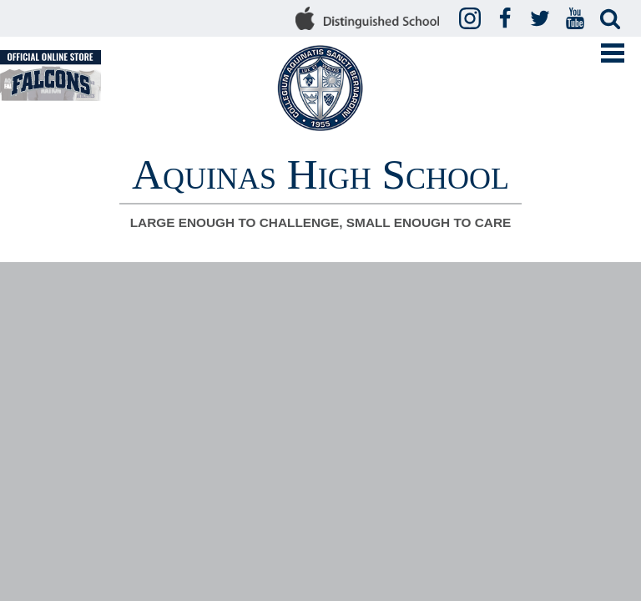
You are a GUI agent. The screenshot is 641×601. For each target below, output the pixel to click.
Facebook (507, 19)
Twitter (542, 19)
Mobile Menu (612, 53)
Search (613, 19)
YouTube (578, 19)
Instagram (472, 19)
